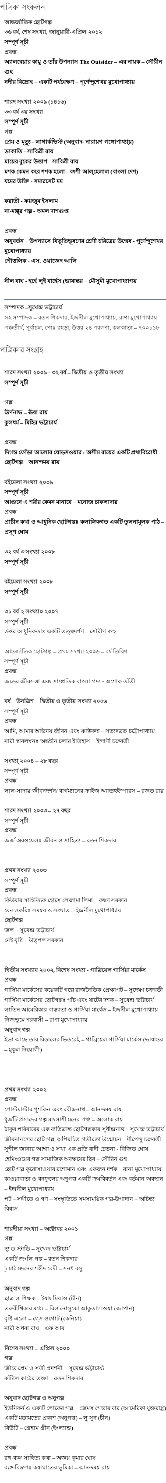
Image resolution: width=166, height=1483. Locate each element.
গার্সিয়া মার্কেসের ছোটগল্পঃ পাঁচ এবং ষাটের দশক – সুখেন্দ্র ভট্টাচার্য (79, 1000)
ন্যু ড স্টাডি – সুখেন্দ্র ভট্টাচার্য (37, 1248)
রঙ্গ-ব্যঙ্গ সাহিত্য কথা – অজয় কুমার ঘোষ (49, 1457)
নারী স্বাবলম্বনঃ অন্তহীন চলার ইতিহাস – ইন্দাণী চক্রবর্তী (66, 741)
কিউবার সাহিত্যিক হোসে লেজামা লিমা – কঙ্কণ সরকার (65, 900)
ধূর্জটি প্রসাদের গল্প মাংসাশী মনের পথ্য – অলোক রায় (63, 1119)
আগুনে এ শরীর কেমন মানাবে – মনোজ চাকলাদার (60, 502)
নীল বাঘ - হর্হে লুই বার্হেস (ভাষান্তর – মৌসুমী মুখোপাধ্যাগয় (70, 281)
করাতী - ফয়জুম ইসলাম (31, 201)
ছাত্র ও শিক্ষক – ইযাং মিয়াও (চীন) (42, 1298)
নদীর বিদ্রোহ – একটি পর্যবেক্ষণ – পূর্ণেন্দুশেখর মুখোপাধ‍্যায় (69, 82)
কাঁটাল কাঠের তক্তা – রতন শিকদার (43, 1378)
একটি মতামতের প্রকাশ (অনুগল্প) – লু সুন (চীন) (57, 1417)
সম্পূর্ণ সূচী (16, 42)
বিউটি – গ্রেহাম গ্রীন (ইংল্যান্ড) (38, 1428)
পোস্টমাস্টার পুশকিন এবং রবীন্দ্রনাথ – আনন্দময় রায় (63, 1109)
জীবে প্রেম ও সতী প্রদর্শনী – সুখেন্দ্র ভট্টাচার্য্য (54, 1368)
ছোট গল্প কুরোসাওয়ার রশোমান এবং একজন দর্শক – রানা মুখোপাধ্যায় (83, 1169)
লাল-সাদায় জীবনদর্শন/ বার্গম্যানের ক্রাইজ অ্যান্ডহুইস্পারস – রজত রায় (84, 790)
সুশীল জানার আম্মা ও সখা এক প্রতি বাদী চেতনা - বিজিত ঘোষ (76, 1149)
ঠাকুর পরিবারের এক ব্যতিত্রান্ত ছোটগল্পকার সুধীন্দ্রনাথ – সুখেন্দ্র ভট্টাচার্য (84, 1129)
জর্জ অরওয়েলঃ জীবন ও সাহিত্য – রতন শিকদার (60, 840)
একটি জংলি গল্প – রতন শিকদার (41, 1258)
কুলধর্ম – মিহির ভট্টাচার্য (30, 422)
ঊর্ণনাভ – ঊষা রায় (26, 412)
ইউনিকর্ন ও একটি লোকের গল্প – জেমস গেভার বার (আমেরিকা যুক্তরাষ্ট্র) (85, 1408)
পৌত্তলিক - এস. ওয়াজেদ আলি (40, 260)
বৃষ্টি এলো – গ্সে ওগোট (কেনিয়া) (42, 1318)
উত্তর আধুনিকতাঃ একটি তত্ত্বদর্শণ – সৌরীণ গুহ (60, 631)
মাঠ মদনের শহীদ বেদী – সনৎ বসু (45, 1268)
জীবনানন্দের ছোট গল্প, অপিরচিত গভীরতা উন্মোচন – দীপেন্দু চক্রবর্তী (82, 1139)
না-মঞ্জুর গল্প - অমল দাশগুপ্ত (36, 211)
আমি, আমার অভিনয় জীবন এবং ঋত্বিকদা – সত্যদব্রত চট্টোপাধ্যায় (79, 731)
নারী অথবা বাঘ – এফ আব (34, 1328)
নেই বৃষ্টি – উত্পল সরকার (33, 940)
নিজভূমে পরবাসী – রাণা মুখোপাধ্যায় (46, 1019)
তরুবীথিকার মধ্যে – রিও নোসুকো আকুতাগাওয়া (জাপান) (69, 1308)
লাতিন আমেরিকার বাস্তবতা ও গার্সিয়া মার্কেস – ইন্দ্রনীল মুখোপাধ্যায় (81, 1009)
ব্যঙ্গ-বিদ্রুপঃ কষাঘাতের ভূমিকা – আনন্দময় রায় (57, 1467)
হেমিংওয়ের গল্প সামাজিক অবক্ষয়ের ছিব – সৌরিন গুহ (65, 1159)
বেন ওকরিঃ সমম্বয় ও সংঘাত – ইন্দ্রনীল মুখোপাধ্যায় (62, 910)
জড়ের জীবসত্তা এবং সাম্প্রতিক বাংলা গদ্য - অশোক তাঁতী (69, 681)
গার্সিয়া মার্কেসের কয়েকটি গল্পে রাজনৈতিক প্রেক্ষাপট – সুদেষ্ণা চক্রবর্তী (83, 989)
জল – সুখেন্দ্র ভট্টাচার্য (29, 930)
